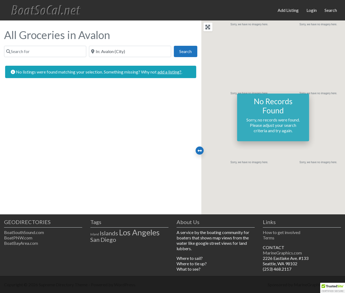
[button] (332, 288)
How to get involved (281, 232)
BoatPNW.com (18, 237)
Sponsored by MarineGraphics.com (300, 284)
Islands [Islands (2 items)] (109, 233)
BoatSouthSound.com (24, 232)
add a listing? (169, 71)
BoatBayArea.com (21, 243)
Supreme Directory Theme (63, 284)
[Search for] (45, 51)
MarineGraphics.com (282, 252)
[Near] (130, 51)
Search (331, 10)
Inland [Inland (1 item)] (94, 234)
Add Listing (288, 10)
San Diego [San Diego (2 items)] (103, 239)
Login (311, 10)
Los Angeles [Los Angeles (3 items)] (139, 232)
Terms (268, 237)
